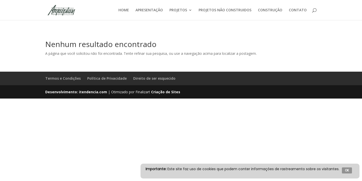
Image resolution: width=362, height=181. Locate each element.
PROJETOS (178, 10)
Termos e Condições (63, 78)
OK (347, 170)
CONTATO (298, 10)
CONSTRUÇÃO (270, 10)
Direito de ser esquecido (154, 78)
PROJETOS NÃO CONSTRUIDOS (225, 10)
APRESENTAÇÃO (149, 10)
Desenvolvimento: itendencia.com (76, 91)
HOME (123, 10)
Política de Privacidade (107, 78)
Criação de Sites (165, 91)
